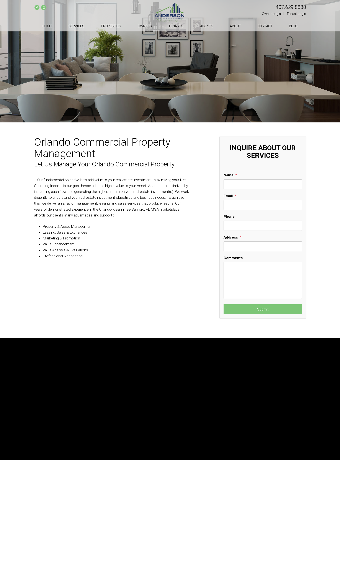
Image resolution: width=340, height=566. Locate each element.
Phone (229, 216)
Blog (293, 26)
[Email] (263, 205)
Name (229, 175)
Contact (264, 26)
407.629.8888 (291, 7)
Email (228, 196)
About (235, 26)
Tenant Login (296, 14)
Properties (111, 26)
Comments (233, 258)
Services (76, 26)
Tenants (175, 26)
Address (231, 237)
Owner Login (271, 14)
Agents (206, 26)
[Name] (263, 184)
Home (47, 26)
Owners (145, 26)
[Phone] (263, 226)
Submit (263, 309)
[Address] (263, 246)
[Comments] (263, 280)
